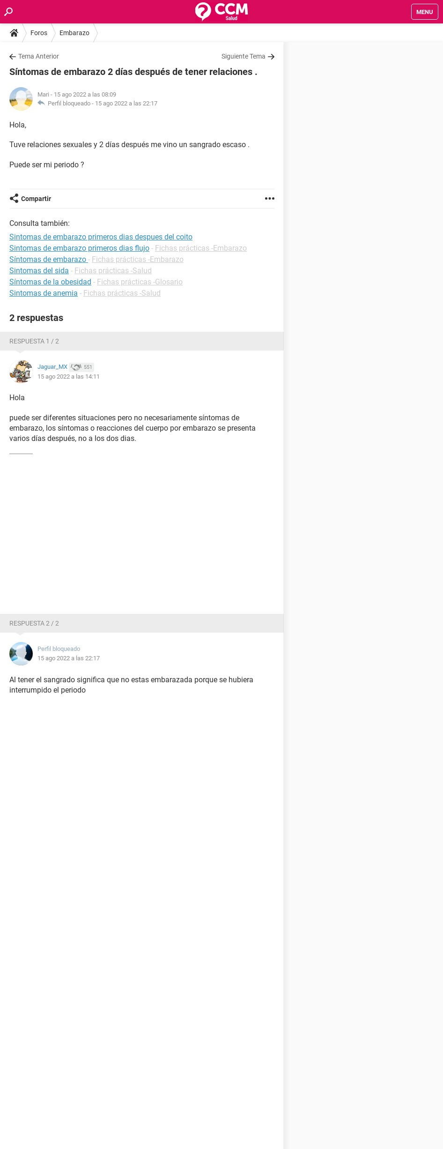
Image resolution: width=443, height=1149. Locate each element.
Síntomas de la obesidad (50, 281)
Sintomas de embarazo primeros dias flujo (79, 248)
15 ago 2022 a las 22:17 (126, 103)
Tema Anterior (38, 56)
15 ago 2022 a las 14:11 (68, 376)
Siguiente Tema (244, 56)
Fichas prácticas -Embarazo (201, 248)
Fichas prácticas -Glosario (140, 281)
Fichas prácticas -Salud (113, 270)
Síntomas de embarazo (48, 259)
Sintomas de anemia (43, 293)
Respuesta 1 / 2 (34, 341)
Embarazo (74, 33)
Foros (38, 33)
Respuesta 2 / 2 (34, 623)
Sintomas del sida (39, 270)
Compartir (36, 198)
